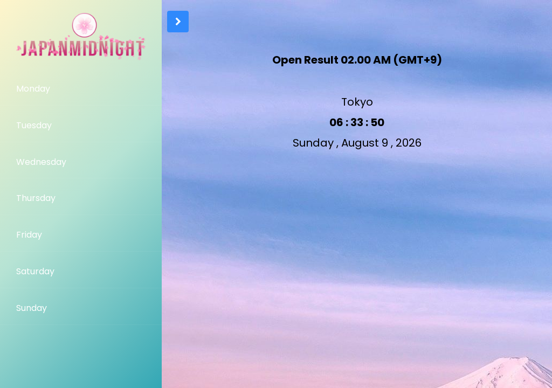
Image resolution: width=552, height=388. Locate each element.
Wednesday (41, 162)
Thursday (36, 198)
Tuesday (34, 125)
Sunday (31, 308)
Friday (29, 234)
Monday (33, 88)
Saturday (35, 271)
